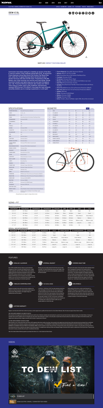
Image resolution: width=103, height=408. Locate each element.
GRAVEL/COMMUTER (20, 6)
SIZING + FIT (71, 6)
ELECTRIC (11, 6)
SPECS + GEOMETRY (61, 6)
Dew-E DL (29, 6)
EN (100, 3)
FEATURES (78, 6)
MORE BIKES (90, 6)
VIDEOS (84, 6)
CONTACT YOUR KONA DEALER (55, 63)
